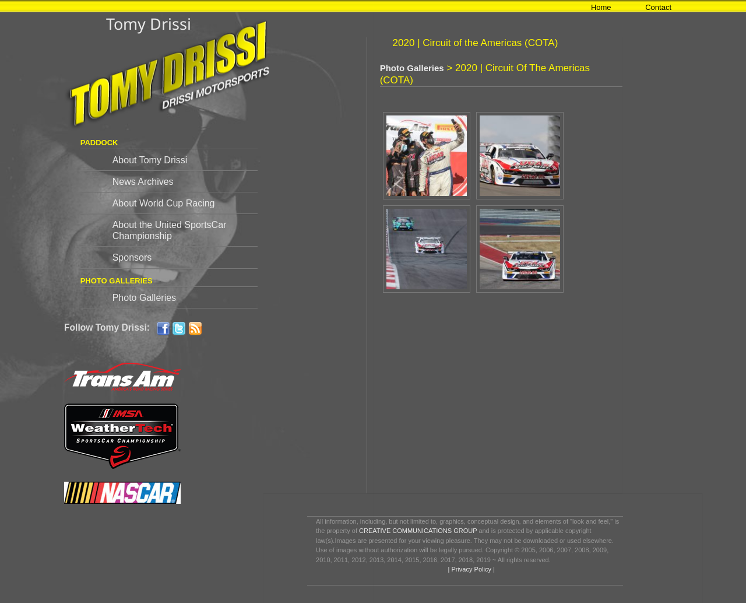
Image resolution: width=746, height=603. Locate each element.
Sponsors (132, 257)
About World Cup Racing (163, 203)
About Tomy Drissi (150, 160)
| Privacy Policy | (470, 569)
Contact (658, 7)
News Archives (143, 182)
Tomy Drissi (148, 23)
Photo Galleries (144, 298)
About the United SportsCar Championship (169, 230)
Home (601, 7)
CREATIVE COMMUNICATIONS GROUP (418, 530)
